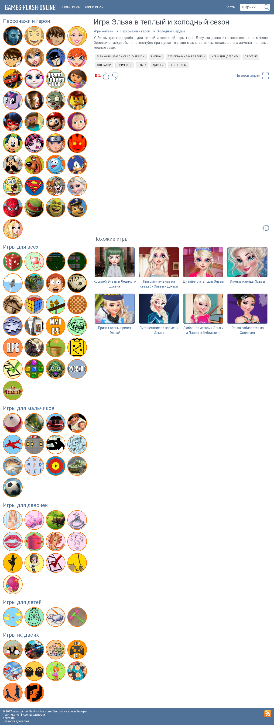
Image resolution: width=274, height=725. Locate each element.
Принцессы (178, 65)
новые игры (71, 7)
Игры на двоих (21, 635)
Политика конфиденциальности (24, 714)
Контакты (9, 718)
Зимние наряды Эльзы (247, 281)
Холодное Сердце (171, 31)
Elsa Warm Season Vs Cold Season (120, 56)
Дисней (158, 65)
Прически (124, 65)
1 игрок (156, 56)
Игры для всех (20, 247)
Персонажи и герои (26, 21)
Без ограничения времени (186, 56)
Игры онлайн (103, 31)
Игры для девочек (25, 505)
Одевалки (104, 65)
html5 (142, 65)
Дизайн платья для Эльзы (203, 281)
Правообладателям (16, 721)
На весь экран (252, 76)
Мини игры (94, 7)
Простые (251, 56)
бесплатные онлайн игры (70, 711)
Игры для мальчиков (29, 408)
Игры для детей (22, 602)
